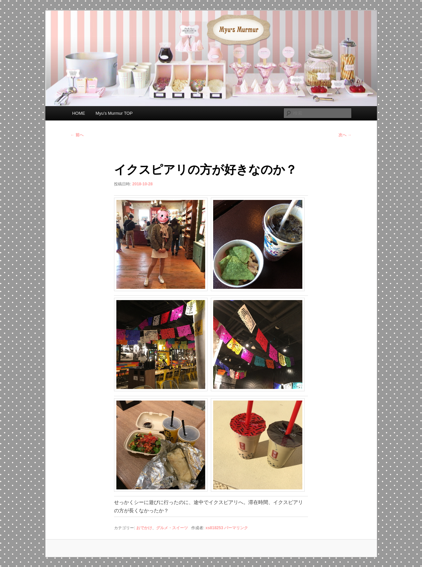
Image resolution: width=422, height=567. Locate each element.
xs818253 (214, 528)
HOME (78, 113)
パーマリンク (236, 528)
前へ (77, 135)
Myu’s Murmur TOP (114, 113)
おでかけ (144, 528)
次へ (344, 135)
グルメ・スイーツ (172, 528)
